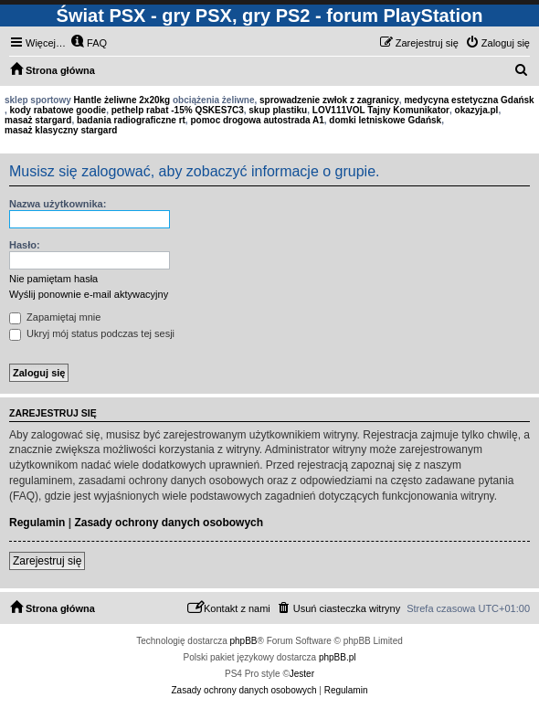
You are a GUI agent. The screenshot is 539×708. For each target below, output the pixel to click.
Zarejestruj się (47, 561)
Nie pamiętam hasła (53, 278)
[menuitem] (88, 43)
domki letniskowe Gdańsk (385, 120)
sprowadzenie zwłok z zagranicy (329, 100)
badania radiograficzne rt (131, 120)
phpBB (244, 641)
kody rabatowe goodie (58, 110)
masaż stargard (38, 120)
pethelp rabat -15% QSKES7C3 (177, 110)
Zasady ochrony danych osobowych (168, 522)
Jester (302, 674)
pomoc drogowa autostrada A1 (256, 120)
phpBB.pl (337, 657)
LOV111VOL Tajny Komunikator (380, 110)
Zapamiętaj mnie (54, 317)
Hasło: (24, 244)
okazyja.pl (477, 110)
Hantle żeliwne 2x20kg (122, 100)
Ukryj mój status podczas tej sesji (91, 333)
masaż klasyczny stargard (61, 130)
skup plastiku (277, 110)
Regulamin (37, 522)
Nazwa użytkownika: (57, 203)
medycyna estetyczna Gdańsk (469, 100)
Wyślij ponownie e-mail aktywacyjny (88, 294)
